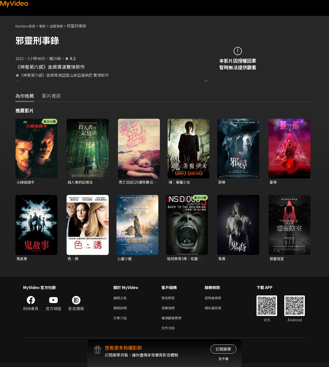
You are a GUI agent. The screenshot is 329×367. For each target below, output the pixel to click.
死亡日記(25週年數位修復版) (137, 182)
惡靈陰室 (277, 259)
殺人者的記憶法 (81, 182)
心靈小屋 (125, 259)
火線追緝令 (26, 182)
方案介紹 (121, 320)
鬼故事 (22, 259)
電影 (46, 25)
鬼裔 (222, 259)
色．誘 (73, 259)
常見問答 (169, 299)
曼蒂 (273, 182)
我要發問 (169, 310)
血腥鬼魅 (62, 25)
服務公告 (121, 299)
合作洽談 (169, 331)
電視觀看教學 (173, 320)
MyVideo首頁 (27, 25)
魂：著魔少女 (180, 182)
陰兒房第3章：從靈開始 (185, 259)
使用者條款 (217, 299)
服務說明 (121, 310)
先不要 (223, 358)
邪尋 (222, 182)
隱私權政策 (217, 310)
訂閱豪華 (223, 349)
